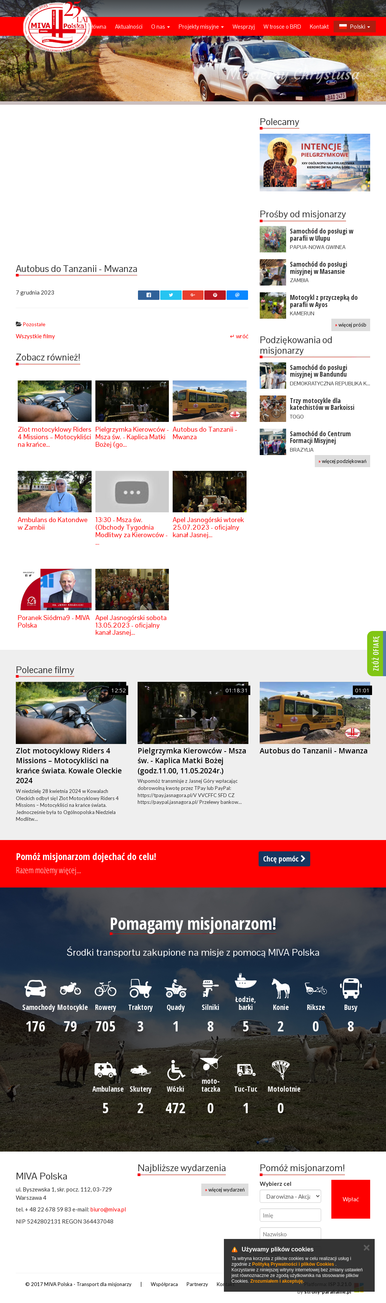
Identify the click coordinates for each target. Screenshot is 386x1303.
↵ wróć (239, 336)
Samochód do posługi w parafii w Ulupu (321, 235)
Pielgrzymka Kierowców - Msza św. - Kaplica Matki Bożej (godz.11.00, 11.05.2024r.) (192, 761)
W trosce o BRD (282, 26)
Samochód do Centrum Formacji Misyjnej (320, 437)
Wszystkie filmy (35, 336)
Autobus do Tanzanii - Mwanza (205, 433)
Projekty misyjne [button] (201, 26)
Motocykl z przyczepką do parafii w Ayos (324, 301)
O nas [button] (160, 26)
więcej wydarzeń (225, 1190)
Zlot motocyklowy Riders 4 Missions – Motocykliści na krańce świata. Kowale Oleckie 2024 (69, 766)
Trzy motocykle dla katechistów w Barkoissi (322, 404)
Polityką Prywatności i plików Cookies (293, 1264)
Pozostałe (34, 324)
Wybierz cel (275, 1183)
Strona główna (89, 26)
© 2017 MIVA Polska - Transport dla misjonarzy (78, 1284)
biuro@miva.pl (108, 1209)
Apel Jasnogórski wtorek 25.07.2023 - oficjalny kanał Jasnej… (208, 527)
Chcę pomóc (284, 859)
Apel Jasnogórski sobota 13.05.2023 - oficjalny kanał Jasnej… (131, 625)
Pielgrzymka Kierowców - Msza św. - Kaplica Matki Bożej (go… (132, 437)
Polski (354, 26)
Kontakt (319, 26)
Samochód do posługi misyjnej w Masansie (318, 268)
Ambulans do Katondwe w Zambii (52, 523)
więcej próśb (350, 325)
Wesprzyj (244, 26)
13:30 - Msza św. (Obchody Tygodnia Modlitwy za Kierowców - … (131, 530)
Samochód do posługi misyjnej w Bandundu (318, 371)
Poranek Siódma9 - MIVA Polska (54, 621)
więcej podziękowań (342, 461)
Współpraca (164, 1284)
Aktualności (128, 26)
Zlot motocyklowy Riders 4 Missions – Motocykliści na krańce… (54, 437)
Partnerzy (197, 1284)
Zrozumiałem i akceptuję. (277, 1281)
